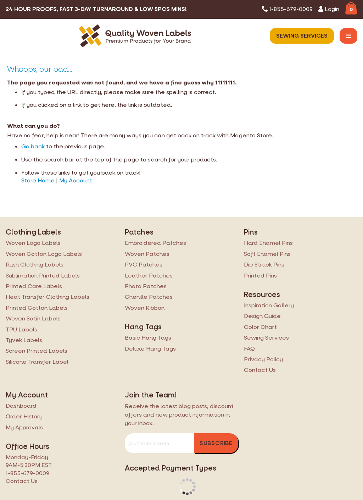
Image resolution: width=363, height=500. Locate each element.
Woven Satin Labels (33, 318)
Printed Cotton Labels (37, 308)
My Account (75, 180)
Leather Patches (149, 275)
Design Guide (262, 316)
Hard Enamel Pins (268, 243)
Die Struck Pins (264, 264)
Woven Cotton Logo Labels (44, 254)
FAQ (249, 348)
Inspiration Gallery (269, 305)
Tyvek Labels (24, 340)
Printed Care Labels (34, 286)
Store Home (38, 180)
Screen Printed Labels (36, 351)
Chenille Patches (149, 297)
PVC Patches (143, 264)
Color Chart (260, 327)
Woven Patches (147, 254)
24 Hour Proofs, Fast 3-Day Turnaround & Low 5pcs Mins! (96, 9)
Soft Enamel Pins (267, 254)
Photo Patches (146, 286)
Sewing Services (302, 35)
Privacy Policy (263, 359)
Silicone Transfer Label (37, 362)
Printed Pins (260, 275)
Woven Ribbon (144, 308)
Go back (33, 146)
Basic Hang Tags (148, 337)
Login (328, 9)
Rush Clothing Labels (34, 264)
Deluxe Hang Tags (150, 348)
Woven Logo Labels (33, 243)
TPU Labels (21, 329)
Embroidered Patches (155, 243)
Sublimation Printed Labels (43, 275)
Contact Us (260, 370)
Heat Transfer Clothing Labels (47, 297)
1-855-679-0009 (287, 9)
